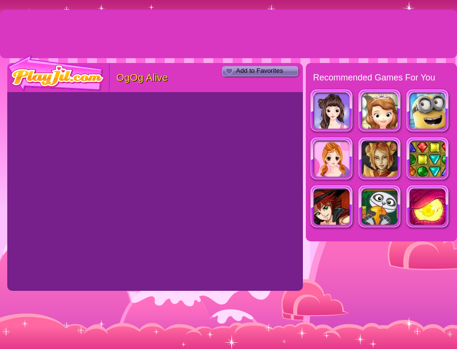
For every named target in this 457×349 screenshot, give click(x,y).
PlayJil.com (56, 73)
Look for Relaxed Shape (332, 112)
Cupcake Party (380, 112)
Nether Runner (428, 208)
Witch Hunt (332, 208)
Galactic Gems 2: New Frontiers (428, 160)
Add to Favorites (259, 70)
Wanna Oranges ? (380, 208)
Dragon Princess (380, 160)
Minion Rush (428, 112)
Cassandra (332, 160)
